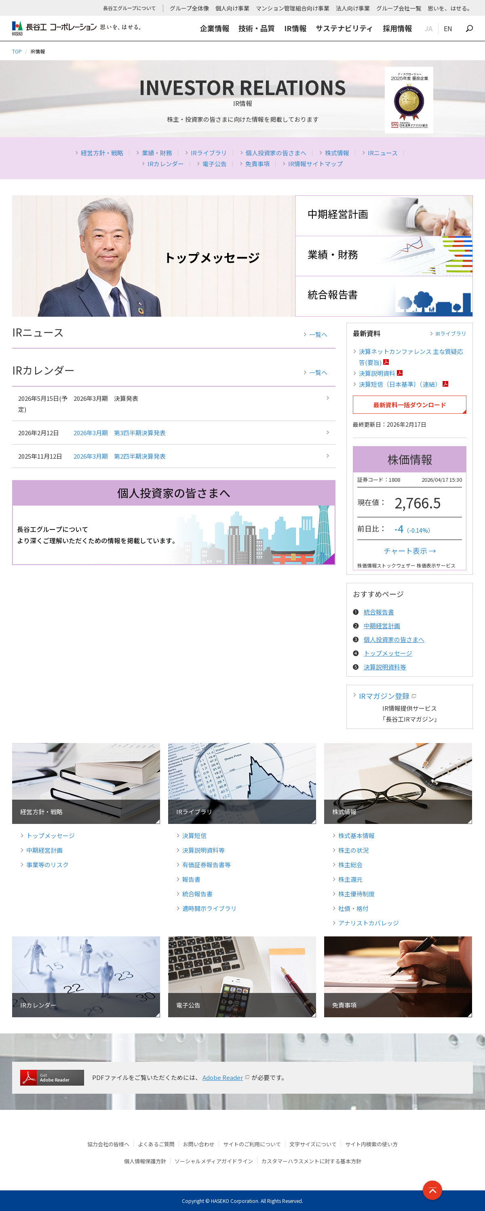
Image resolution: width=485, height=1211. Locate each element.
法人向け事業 (353, 8)
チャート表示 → (410, 550)
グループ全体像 (189, 8)
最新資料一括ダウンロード (409, 404)
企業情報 (214, 28)
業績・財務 (157, 152)
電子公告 (214, 163)
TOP (17, 51)
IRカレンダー (166, 163)
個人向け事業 (232, 8)
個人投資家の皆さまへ (276, 152)
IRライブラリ (209, 152)
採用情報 (397, 28)
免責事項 (257, 163)
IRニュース (383, 152)
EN (448, 28)
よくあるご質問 (156, 1144)
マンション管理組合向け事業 (292, 8)
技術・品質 (256, 28)
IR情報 (295, 28)
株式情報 (337, 152)
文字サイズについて (313, 1144)
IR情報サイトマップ (315, 163)
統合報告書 (333, 294)
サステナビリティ (344, 28)
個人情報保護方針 (145, 1161)
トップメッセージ (388, 653)
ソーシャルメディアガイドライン (214, 1161)
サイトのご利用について (252, 1144)
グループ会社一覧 (398, 8)
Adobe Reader (222, 1077)
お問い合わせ (199, 1144)
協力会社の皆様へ (108, 1144)
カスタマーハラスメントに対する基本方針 (311, 1161)
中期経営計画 (338, 213)
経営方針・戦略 (102, 152)
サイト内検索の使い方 (371, 1144)
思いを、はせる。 (450, 8)
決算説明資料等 (385, 667)
